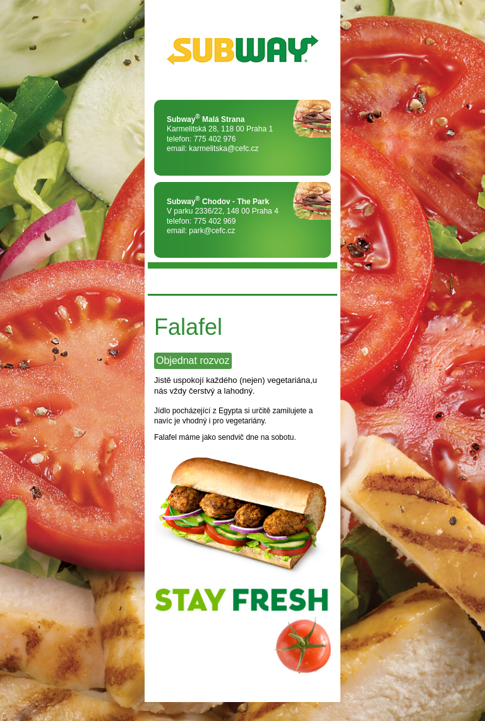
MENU (163, 281)
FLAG (321, 281)
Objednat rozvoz (193, 360)
